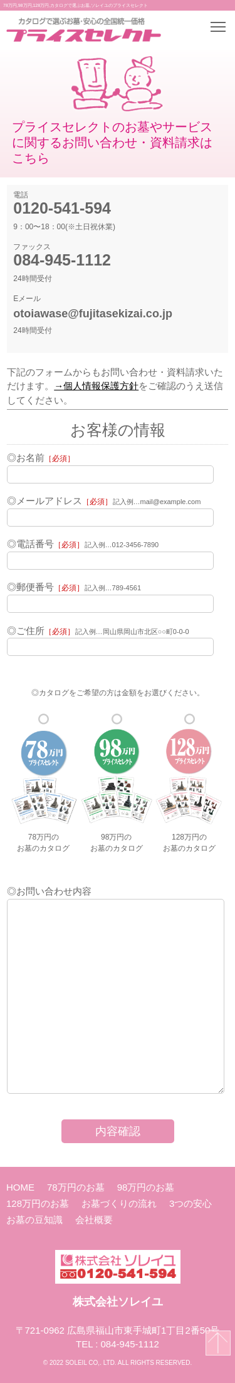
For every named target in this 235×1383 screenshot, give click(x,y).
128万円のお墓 (37, 1203)
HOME (20, 1187)
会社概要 (94, 1219)
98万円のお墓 (146, 1187)
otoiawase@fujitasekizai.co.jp (92, 313)
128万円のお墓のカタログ (189, 783)
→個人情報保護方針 (96, 385)
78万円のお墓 (76, 1187)
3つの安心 (190, 1203)
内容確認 (117, 1131)
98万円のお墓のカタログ (116, 783)
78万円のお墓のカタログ (43, 783)
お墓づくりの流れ (119, 1203)
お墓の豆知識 (34, 1219)
